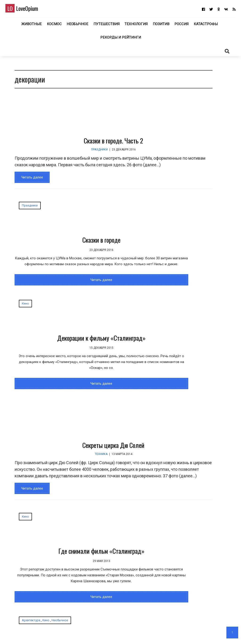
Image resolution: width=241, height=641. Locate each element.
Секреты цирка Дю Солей (89, 380)
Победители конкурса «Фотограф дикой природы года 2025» (216, 133)
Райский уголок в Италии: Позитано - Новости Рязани (201, 366)
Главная (103, 630)
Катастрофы (205, 26)
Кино (103, 215)
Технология (135, 26)
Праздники (75, 153)
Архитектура (109, 458)
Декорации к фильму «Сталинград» (130, 254)
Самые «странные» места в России (201, 337)
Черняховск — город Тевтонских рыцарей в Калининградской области (187, 133)
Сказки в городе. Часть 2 (89, 144)
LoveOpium (28, 9)
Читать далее (29, 187)
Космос (54, 26)
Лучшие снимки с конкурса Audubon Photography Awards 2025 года (202, 285)
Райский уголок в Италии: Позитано (201, 391)
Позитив (160, 26)
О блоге (118, 630)
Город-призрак (130, 492)
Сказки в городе (48, 250)
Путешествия (105, 26)
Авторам (134, 630)
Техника (77, 389)
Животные (31, 26)
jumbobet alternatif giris (201, 267)
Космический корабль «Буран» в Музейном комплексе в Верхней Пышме (216, 199)
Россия (181, 26)
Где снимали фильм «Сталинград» (49, 497)
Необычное (77, 26)
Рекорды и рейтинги (120, 39)
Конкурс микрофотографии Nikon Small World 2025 (187, 192)
